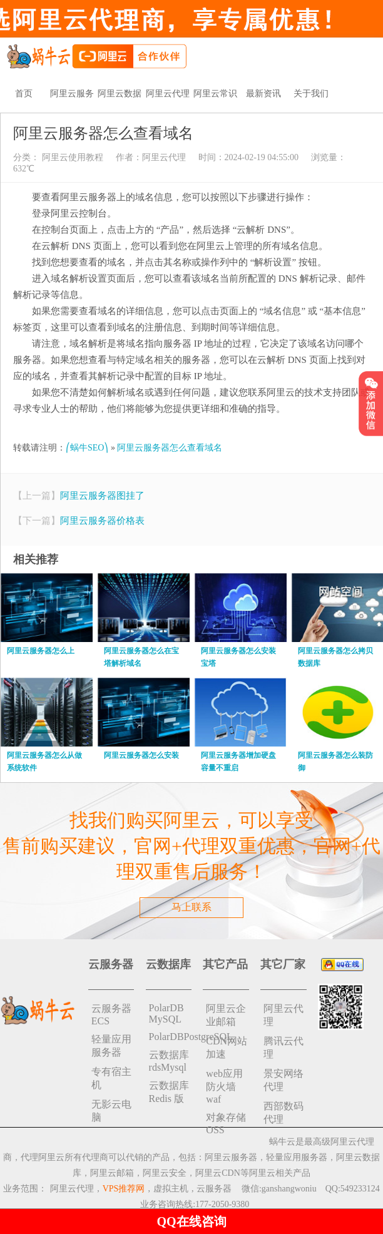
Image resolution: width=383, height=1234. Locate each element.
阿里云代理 (168, 93)
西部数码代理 (283, 1112)
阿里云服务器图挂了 (102, 496)
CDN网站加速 (226, 1047)
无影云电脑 (111, 1111)
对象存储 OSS (226, 1123)
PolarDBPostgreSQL (170, 1036)
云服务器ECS (111, 1014)
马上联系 (191, 907)
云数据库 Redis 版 (169, 1092)
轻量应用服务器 (111, 1046)
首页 (24, 93)
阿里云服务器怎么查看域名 (169, 447)
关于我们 (311, 93)
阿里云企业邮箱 (226, 1015)
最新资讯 (263, 93)
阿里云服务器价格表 (102, 521)
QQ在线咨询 (191, 1221)
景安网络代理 (283, 1080)
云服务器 (214, 1188)
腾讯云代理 (283, 1047)
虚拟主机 (170, 1188)
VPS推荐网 (124, 1188)
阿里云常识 (215, 93)
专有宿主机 (111, 1078)
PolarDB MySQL (166, 1013)
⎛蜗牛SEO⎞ (87, 447)
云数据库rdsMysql (169, 1061)
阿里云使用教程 (71, 157)
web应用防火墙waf (224, 1086)
